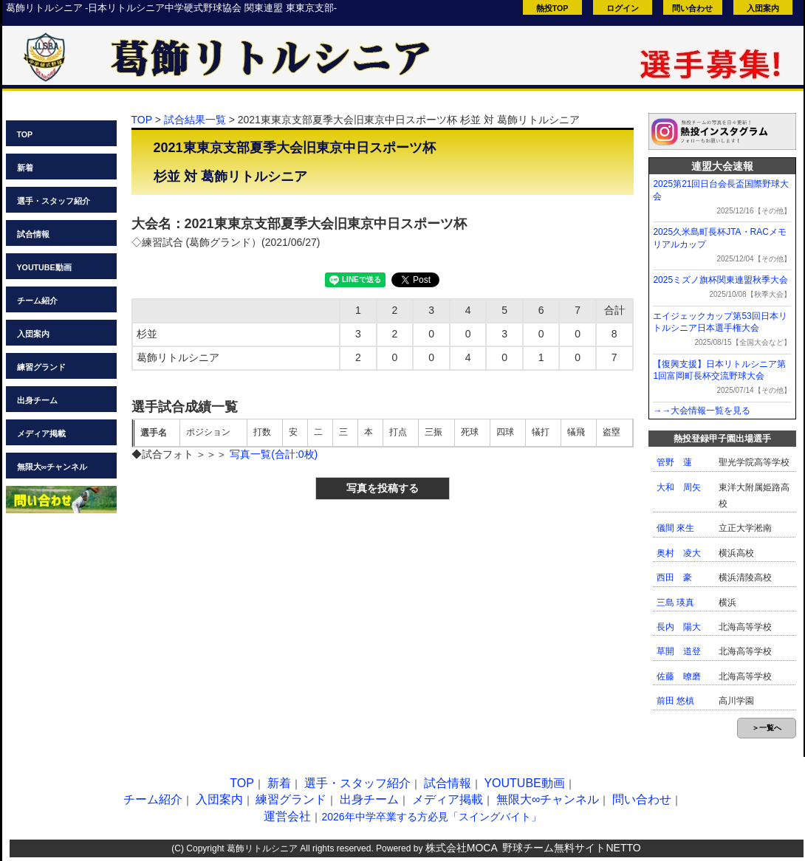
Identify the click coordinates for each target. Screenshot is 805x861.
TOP (25, 134)
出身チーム (37, 400)
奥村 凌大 (679, 553)
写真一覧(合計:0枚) (274, 454)
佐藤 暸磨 (679, 676)
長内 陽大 (679, 627)
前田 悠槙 (675, 701)
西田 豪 (674, 577)
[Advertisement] (254, 607)
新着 (25, 167)
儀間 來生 (675, 528)
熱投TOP (552, 8)
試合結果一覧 (195, 120)
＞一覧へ (766, 728)
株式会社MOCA (461, 848)
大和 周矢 (679, 487)
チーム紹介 (37, 300)
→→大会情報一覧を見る (701, 410)
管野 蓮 (674, 462)
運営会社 (287, 816)
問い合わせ (692, 8)
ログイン (622, 8)
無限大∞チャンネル (52, 466)
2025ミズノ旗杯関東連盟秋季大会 (720, 280)
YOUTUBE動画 (44, 267)
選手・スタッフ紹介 (53, 200)
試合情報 (33, 234)
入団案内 (763, 8)
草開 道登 (679, 651)
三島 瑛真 (675, 602)
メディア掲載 (41, 433)
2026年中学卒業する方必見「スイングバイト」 (431, 817)
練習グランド (41, 367)
